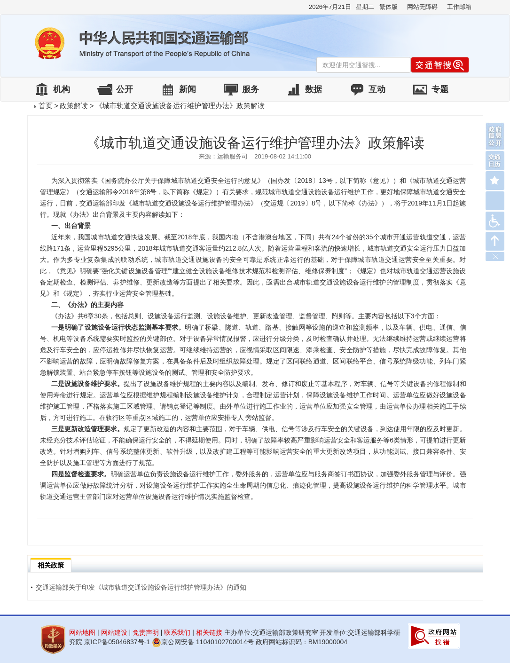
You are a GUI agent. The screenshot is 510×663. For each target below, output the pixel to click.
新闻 (187, 89)
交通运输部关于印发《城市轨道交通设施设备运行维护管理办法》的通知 (138, 587)
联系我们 (177, 632)
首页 (46, 106)
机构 (61, 89)
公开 (124, 89)
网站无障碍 (422, 6)
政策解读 (74, 106)
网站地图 (82, 632)
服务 (250, 89)
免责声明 (146, 632)
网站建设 (114, 632)
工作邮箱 (459, 6)
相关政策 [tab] (51, 565)
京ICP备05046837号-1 (117, 642)
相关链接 (209, 632)
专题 (440, 89)
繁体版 (388, 6)
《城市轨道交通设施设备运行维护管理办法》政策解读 (180, 106)
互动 (377, 89)
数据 (313, 89)
